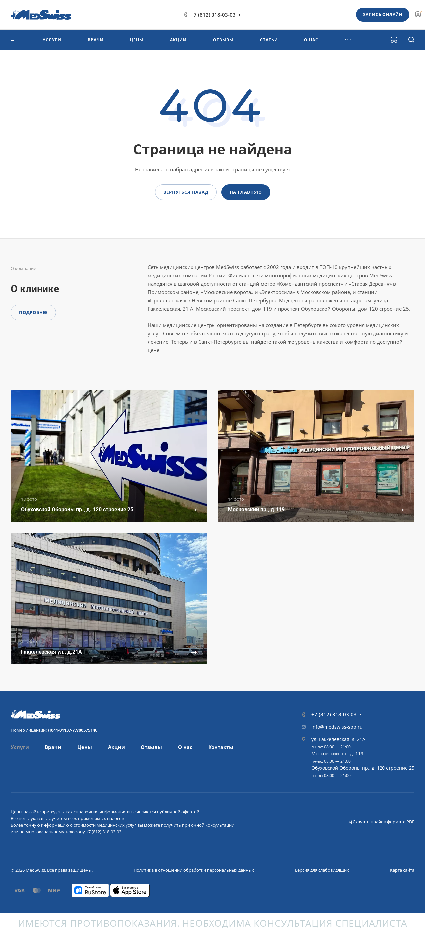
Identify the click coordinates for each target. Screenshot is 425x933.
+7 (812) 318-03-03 (213, 14)
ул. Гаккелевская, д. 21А (338, 739)
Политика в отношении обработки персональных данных (194, 870)
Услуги (20, 747)
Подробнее (33, 312)
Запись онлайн (382, 14)
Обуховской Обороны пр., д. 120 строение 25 (362, 768)
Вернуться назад (186, 192)
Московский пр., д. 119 (337, 753)
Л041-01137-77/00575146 (72, 730)
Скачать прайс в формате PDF (381, 822)
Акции (116, 747)
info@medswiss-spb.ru (337, 727)
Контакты (220, 747)
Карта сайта (402, 870)
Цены (84, 747)
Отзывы (151, 747)
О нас (185, 747)
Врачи (53, 747)
